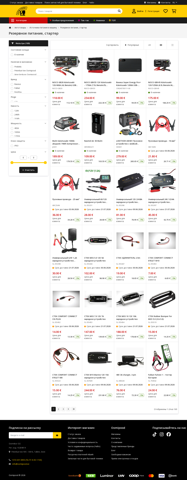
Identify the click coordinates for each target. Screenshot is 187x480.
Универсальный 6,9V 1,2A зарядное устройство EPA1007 (64, 261)
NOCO (17, 122)
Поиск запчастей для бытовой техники (62, 2)
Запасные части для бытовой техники (85, 458)
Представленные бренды (122, 446)
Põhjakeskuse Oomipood (25, 90)
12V (16, 133)
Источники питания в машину (43, 27)
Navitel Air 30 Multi (93, 141)
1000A (17, 184)
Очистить (28, 237)
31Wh (16, 157)
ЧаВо (91, 2)
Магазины (150, 2)
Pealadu (17, 74)
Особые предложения (62, 20)
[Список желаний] (165, 11)
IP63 (16, 207)
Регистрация (153, 11)
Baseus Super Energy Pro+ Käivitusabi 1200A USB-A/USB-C (128, 85)
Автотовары (20, 27)
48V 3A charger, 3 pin (126, 374)
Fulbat (17, 110)
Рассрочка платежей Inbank (80, 454)
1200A (17, 188)
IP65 (16, 211)
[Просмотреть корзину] (174, 11)
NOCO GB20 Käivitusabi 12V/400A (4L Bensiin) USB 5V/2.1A (64, 85)
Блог (85, 2)
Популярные (132, 45)
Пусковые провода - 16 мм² (161, 141)
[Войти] (137, 11)
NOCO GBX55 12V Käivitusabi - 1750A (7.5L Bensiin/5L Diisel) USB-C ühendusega (97, 85)
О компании (116, 442)
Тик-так (83, 20)
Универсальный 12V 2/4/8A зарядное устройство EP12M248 (129, 202)
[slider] (11, 228)
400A (16, 180)
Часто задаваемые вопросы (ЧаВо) (84, 446)
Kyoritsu (18, 114)
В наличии (19, 54)
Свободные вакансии (121, 454)
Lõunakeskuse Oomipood (25, 86)
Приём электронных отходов (124, 458)
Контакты (164, 2)
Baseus (17, 106)
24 (149, 45)
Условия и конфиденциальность (83, 442)
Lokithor (18, 118)
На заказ (18, 58)
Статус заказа (16, 2)
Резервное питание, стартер (73, 27)
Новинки (99, 20)
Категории (19, 20)
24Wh (16, 153)
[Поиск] (119, 11)
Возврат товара (75, 450)
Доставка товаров (33, 2)
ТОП (112, 20)
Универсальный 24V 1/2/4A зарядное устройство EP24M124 (161, 202)
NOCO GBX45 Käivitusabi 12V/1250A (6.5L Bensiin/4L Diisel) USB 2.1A (160, 85)
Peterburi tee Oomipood (25, 78)
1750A (17, 196)
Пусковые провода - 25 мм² (65, 199)
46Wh (16, 164)
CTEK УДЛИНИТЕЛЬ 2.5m (128, 258)
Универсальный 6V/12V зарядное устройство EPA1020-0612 (95, 202)
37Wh (16, 161)
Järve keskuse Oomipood (25, 82)
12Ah (16, 149)
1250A (17, 192)
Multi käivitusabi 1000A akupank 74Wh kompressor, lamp (65, 144)
